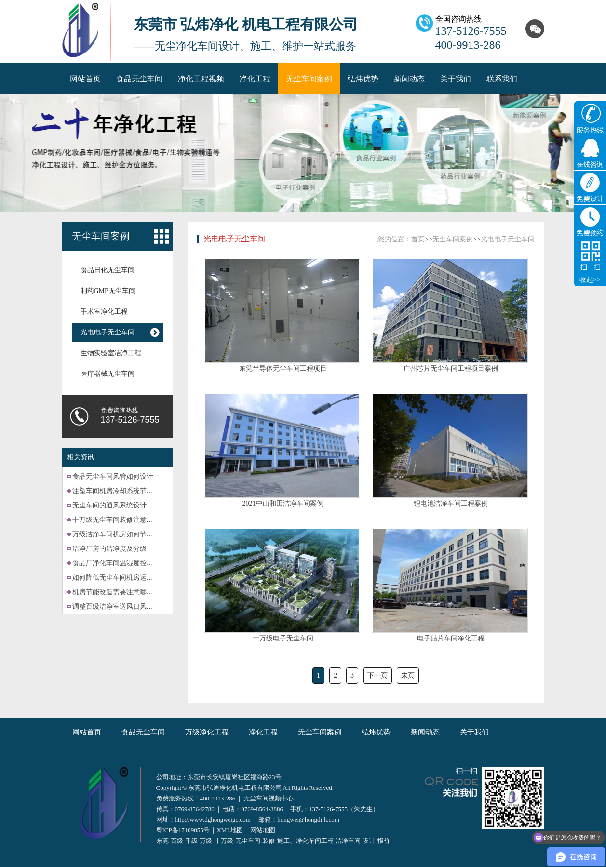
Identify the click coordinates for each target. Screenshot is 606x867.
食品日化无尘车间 (108, 270)
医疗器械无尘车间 (108, 373)
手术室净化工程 (104, 311)
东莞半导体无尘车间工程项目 (283, 368)
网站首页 (85, 79)
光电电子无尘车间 (108, 332)
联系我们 (501, 79)
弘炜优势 (363, 79)
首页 (418, 239)
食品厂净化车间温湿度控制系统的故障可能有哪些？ (150, 563)
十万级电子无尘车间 (283, 638)
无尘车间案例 (309, 79)
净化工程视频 (201, 79)
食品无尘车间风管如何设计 (112, 476)
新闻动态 (409, 79)
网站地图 (262, 830)
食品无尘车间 (139, 79)
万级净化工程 (207, 732)
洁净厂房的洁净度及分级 (109, 548)
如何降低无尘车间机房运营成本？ (123, 577)
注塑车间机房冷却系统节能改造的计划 (129, 490)
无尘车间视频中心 (268, 798)
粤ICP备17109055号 (183, 830)
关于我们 (455, 79)
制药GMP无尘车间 (108, 290)
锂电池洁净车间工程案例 (451, 503)
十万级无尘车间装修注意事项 (116, 519)
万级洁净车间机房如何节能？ (116, 534)
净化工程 (255, 79)
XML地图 (229, 830)
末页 (408, 675)
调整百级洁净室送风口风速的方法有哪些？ (136, 606)
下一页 (377, 675)
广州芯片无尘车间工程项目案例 (451, 368)
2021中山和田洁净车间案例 (282, 503)
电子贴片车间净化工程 (451, 638)
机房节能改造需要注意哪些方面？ (123, 592)
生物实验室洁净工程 (111, 353)
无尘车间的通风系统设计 (109, 505)
